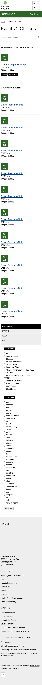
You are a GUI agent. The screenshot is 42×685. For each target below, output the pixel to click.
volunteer (8, 497)
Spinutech (15, 668)
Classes (8, 359)
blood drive (9, 418)
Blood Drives (10, 389)
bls (6, 421)
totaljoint (8, 495)
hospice (8, 451)
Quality (3, 579)
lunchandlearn (10, 459)
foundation (9, 448)
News (3, 590)
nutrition (8, 465)
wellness (8, 500)
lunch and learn (10, 456)
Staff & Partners (7, 624)
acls (6, 402)
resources (9, 484)
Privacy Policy (35, 666)
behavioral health (11, 416)
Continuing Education (13, 367)
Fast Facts (5, 594)
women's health (11, 503)
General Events (11, 356)
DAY (4, 340)
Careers (6, 608)
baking (7, 413)
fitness (7, 446)
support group (13, 74)
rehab (7, 481)
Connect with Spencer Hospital (13, 628)
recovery (8, 478)
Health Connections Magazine (12, 598)
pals (6, 470)
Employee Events (12, 383)
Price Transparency (8, 602)
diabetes (4, 74)
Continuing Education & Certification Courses (18, 650)
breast (7, 424)
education (8, 443)
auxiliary (8, 410)
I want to (34, 14)
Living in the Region (8, 620)
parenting (8, 473)
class (7, 437)
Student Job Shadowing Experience (15, 631)
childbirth (8, 432)
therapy (8, 489)
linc (6, 454)
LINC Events (10, 386)
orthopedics (9, 467)
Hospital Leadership (9, 583)
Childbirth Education (13, 381)
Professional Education (15, 637)
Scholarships (6, 642)
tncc (6, 492)
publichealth (9, 476)
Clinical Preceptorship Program (13, 646)
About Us (6, 571)
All (6, 353)
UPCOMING (7, 326)
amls (7, 407)
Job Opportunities (8, 613)
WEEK (4, 336)
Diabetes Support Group (13, 64)
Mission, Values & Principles (12, 576)
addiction (8, 405)
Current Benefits (7, 616)
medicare (8, 462)
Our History (5, 587)
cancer (7, 429)
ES (38, 8)
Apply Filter (8, 508)
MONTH (5, 331)
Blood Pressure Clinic (12, 104)
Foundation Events (12, 362)
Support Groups (11, 364)
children (8, 435)
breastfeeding (10, 427)
